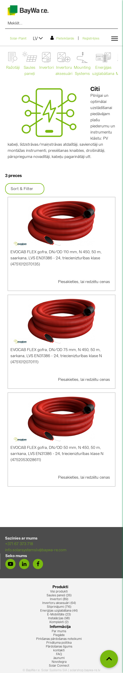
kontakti (59, 650)
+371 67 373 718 (19, 544)
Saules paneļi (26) (59, 595)
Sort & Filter (25, 189)
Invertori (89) (59, 599)
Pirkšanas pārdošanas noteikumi (59, 639)
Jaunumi (59, 658)
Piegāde (59, 635)
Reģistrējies (91, 38)
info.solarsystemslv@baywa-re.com (35, 550)
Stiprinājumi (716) (59, 607)
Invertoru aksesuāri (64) (59, 603)
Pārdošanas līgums (59, 646)
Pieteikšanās (62, 38)
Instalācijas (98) (59, 618)
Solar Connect (59, 665)
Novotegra (59, 662)
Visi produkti (59, 591)
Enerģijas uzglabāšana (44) (59, 610)
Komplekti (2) (59, 622)
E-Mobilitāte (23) (59, 614)
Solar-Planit (18, 38)
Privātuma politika (59, 642)
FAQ (59, 654)
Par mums (59, 631)
